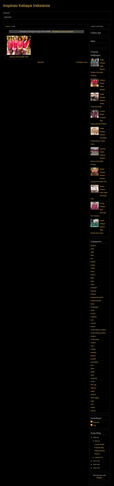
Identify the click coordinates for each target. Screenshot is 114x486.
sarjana (93, 394)
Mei (96, 441)
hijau (92, 281)
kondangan (94, 307)
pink (92, 365)
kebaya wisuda (96, 300)
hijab (92, 278)
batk (92, 255)
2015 (95, 468)
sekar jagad (95, 398)
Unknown (96, 422)
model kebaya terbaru (98, 333)
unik (92, 404)
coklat (93, 268)
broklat (93, 262)
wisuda (93, 411)
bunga (93, 265)
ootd (92, 346)
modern (93, 336)
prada (93, 372)
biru (92, 258)
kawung (93, 291)
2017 (95, 461)
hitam (92, 284)
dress (92, 271)
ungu (92, 401)
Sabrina (93, 388)
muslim (93, 343)
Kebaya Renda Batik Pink (18, 57)
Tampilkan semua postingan (62, 31)
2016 (95, 464)
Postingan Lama (81, 62)
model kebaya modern (98, 330)
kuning (93, 313)
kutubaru (94, 317)
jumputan (94, 288)
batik (92, 252)
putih (92, 375)
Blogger (99, 478)
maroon (93, 323)
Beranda (7, 17)
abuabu (93, 245)
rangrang (94, 378)
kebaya (93, 294)
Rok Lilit (93, 385)
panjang (93, 352)
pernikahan (94, 362)
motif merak (95, 339)
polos (92, 368)
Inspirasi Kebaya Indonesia (26, 5)
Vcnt (94, 425)
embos (93, 275)
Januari (97, 457)
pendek (93, 359)
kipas (92, 304)
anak (92, 249)
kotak (92, 310)
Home (8, 26)
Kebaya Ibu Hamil (97, 297)
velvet (93, 407)
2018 (95, 437)
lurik (92, 320)
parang (93, 356)
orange (93, 349)
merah (93, 326)
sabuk (93, 391)
